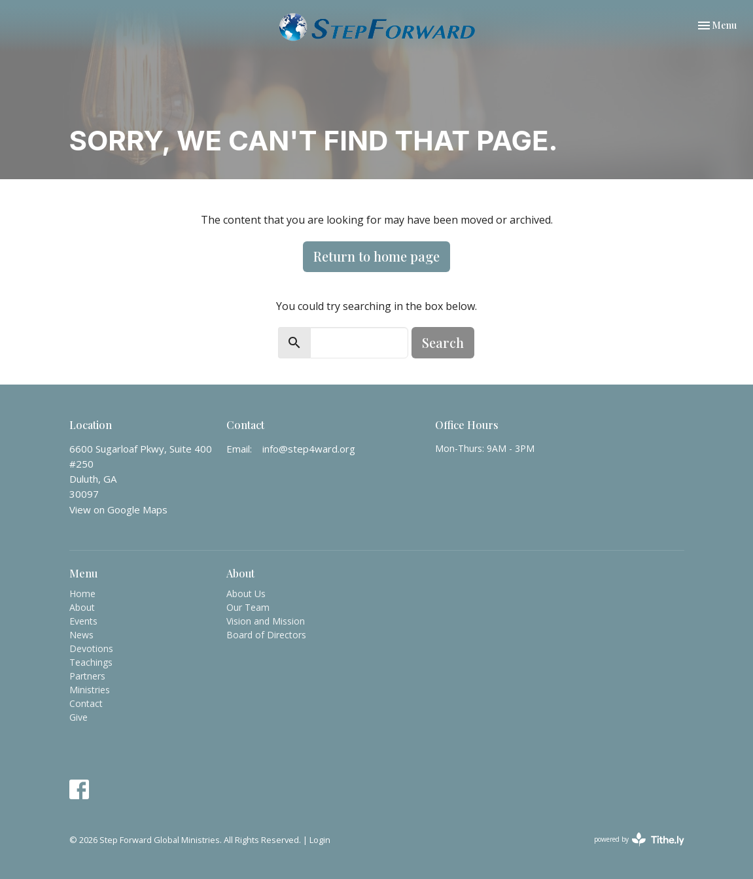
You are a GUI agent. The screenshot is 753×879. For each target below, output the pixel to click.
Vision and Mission (265, 621)
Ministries (89, 689)
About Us (246, 593)
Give (78, 717)
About (82, 607)
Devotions (91, 648)
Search (443, 342)
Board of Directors (266, 635)
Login (319, 840)
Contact (86, 703)
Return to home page (376, 256)
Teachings (91, 662)
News (81, 635)
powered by (639, 839)
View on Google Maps (118, 509)
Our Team (248, 607)
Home (82, 593)
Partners (87, 676)
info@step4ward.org (308, 448)
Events (83, 621)
